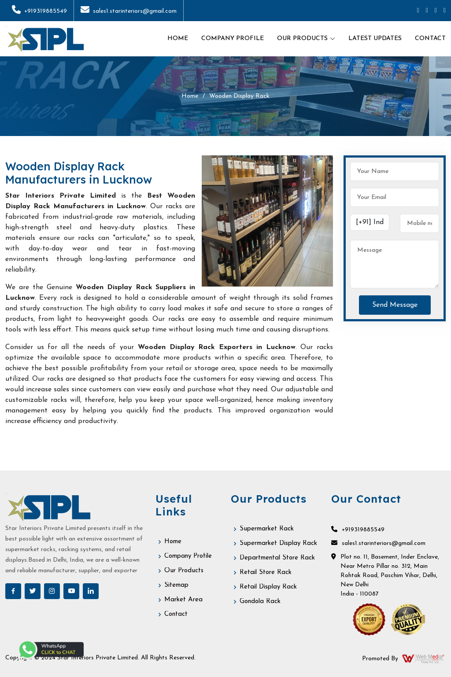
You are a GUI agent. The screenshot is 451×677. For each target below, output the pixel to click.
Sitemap (176, 585)
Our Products (183, 570)
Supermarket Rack (267, 529)
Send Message (395, 305)
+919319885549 (39, 11)
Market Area (183, 599)
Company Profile (232, 38)
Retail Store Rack (266, 572)
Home (177, 38)
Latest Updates (375, 38)
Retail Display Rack (268, 587)
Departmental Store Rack (277, 558)
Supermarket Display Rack (278, 543)
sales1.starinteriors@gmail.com (129, 11)
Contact (430, 38)
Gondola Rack (260, 601)
